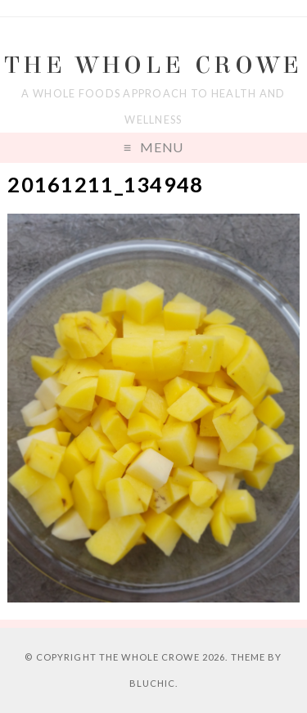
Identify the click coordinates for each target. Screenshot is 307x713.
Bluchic (152, 683)
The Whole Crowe (154, 65)
